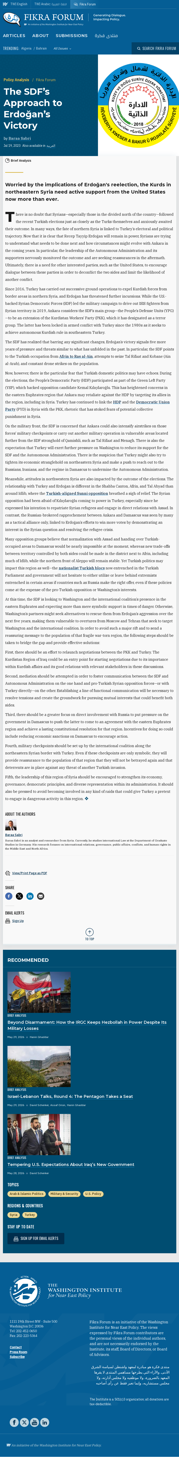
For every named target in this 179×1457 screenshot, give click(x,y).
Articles (14, 35)
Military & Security (64, 1194)
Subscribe (17, 1357)
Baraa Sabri (20, 138)
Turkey (30, 1215)
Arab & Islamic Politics (26, 1194)
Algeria (26, 48)
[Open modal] (156, 48)
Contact (16, 1347)
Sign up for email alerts (36, 1238)
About (40, 35)
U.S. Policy (93, 1194)
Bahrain (41, 48)
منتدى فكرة (106, 36)
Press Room (18, 1352)
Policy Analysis (17, 80)
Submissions (72, 35)
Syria (13, 1215)
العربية (50, 146)
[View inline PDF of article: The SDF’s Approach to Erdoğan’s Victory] (89, 873)
